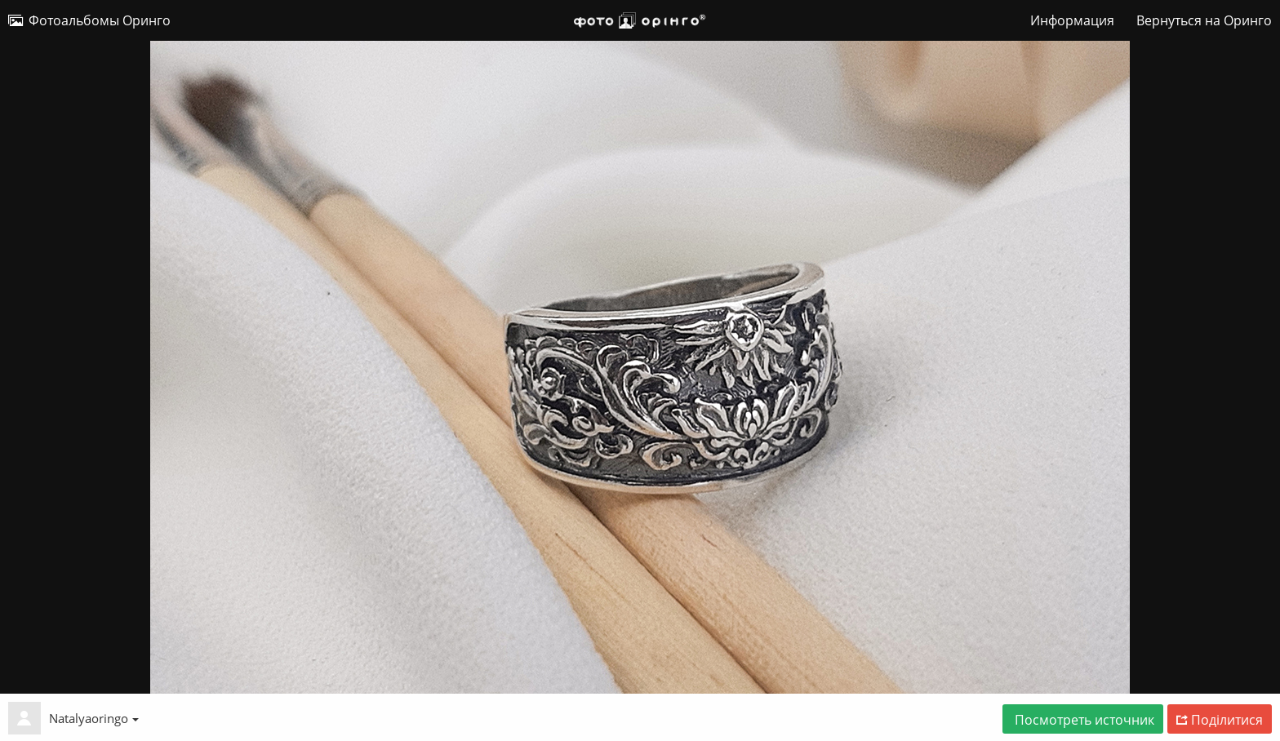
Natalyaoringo (94, 718)
